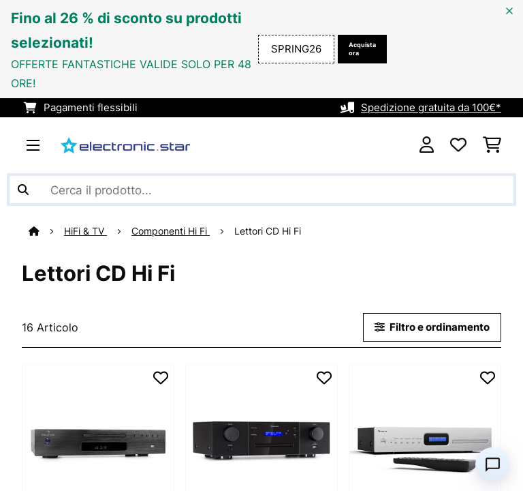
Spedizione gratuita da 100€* (431, 108)
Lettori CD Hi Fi (269, 231)
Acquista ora (362, 49)
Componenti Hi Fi (170, 231)
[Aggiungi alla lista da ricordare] (160, 377)
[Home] (46, 231)
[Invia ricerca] (23, 189)
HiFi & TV (85, 231)
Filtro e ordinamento (432, 327)
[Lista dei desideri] (458, 145)
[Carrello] (492, 145)
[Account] (426, 145)
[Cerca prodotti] (261, 189)
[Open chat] (492, 464)
